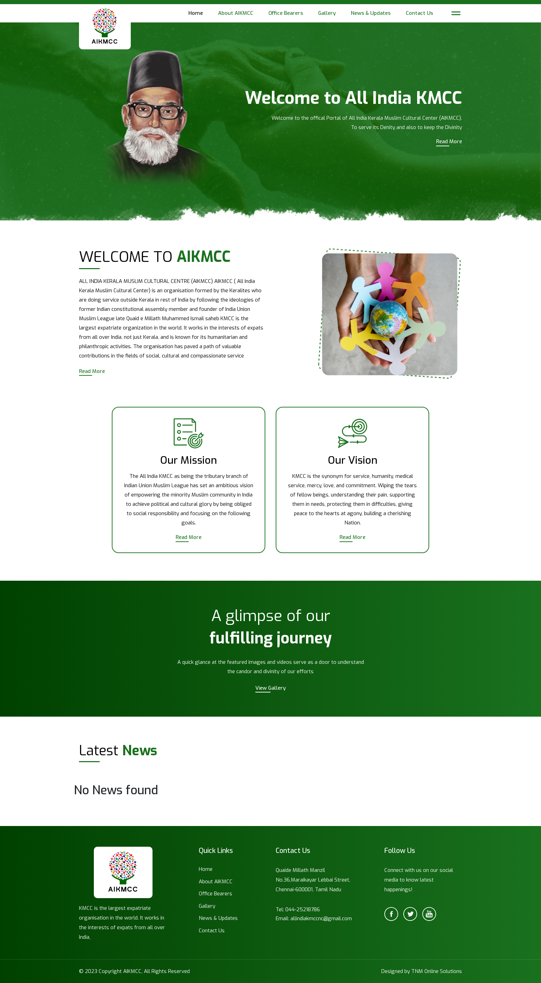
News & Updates (371, 13)
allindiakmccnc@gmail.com (321, 918)
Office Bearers (285, 13)
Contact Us (419, 13)
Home (195, 13)
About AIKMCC (235, 13)
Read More (449, 141)
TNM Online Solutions (436, 971)
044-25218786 (302, 909)
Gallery (327, 13)
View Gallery (270, 688)
